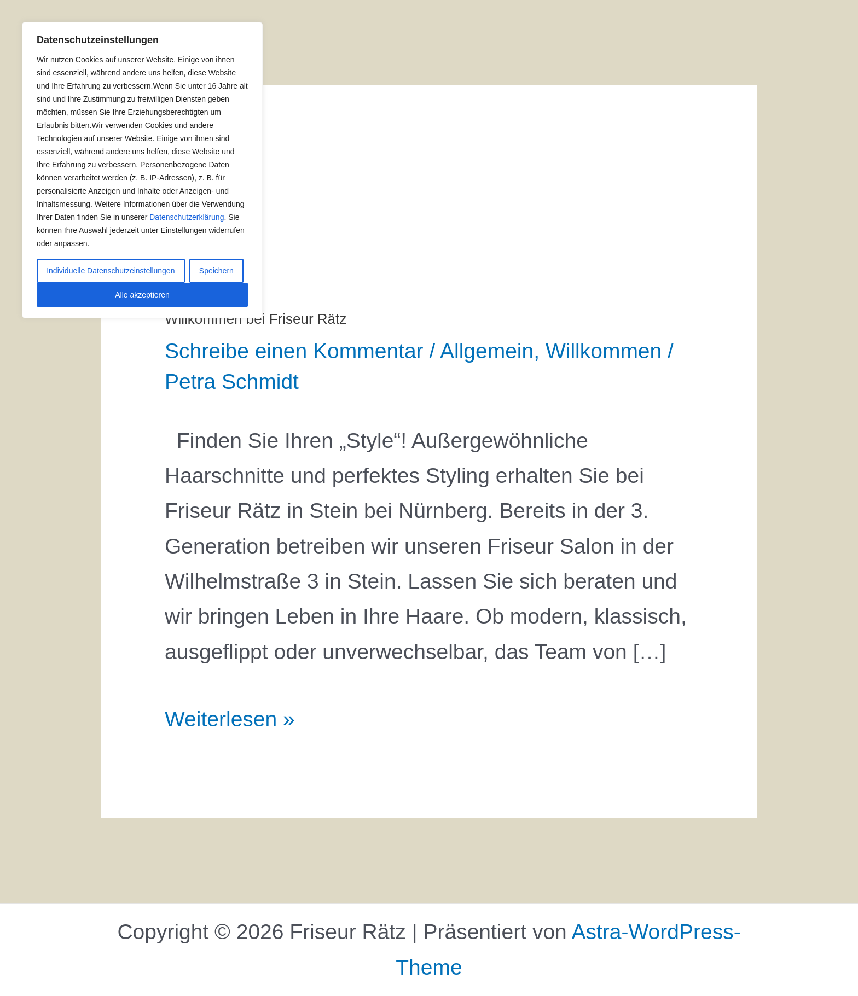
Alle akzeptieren (142, 294)
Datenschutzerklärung (186, 217)
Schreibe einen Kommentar (294, 351)
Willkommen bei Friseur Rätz (255, 319)
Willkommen (604, 351)
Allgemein (487, 351)
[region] (142, 170)
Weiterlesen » (230, 716)
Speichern (216, 270)
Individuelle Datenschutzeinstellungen (111, 270)
